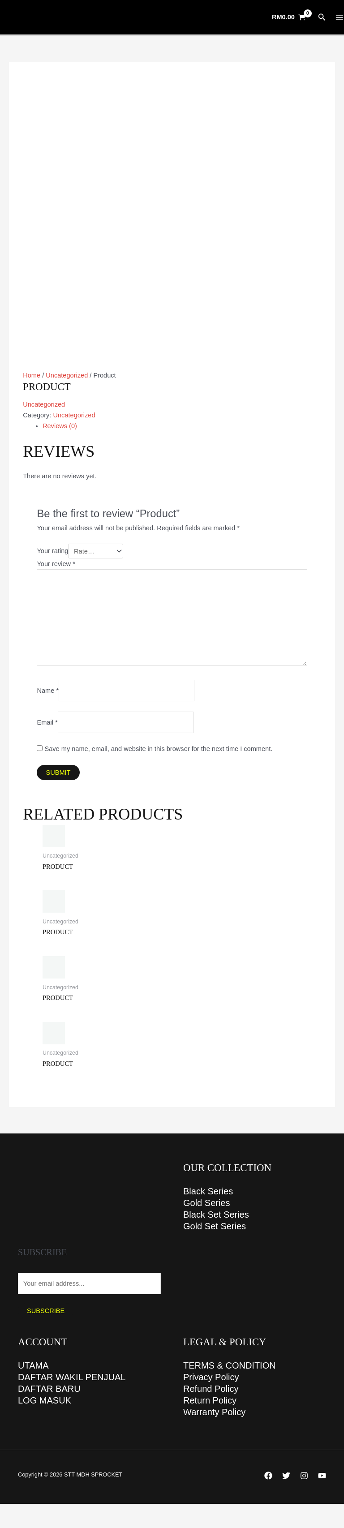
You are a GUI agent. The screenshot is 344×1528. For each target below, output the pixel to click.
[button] (322, 17)
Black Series (208, 1191)
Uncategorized (67, 375)
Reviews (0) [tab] (60, 425)
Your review (56, 563)
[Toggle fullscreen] (29, 1511)
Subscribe (45, 1310)
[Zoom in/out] (9, 1511)
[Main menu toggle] (339, 17)
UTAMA (33, 1365)
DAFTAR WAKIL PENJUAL (71, 1377)
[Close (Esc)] (68, 1511)
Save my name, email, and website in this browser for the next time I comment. (159, 748)
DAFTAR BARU (49, 1389)
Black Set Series (216, 1214)
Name (48, 690)
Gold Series (206, 1203)
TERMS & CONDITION (229, 1365)
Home (31, 375)
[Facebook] (268, 1476)
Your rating (52, 551)
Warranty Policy (214, 1412)
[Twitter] (286, 1476)
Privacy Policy (211, 1377)
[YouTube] (322, 1476)
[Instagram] (304, 1476)
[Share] (48, 1511)
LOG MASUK (44, 1400)
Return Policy (209, 1400)
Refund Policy (210, 1389)
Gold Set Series (214, 1226)
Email (47, 722)
